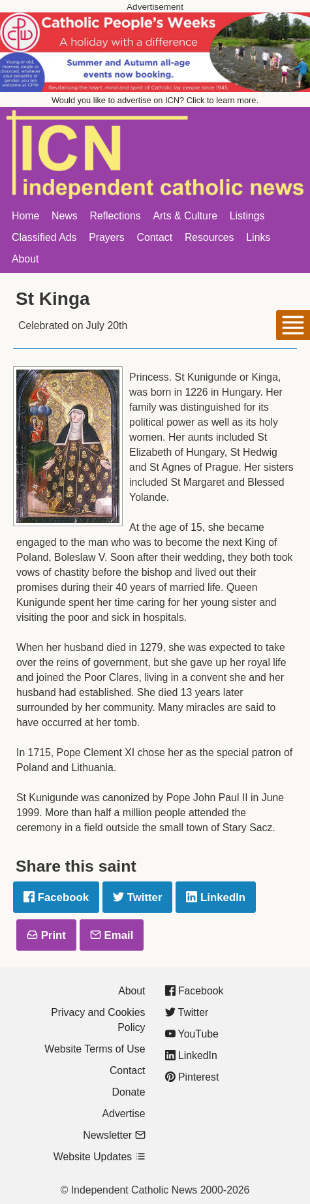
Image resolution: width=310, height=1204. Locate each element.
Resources (209, 237)
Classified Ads (44, 237)
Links (258, 237)
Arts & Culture (185, 215)
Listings (247, 215)
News (65, 215)
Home (25, 215)
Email (111, 935)
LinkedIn (215, 897)
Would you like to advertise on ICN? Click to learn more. (155, 100)
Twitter (137, 897)
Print (46, 935)
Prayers (107, 237)
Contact (155, 237)
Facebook (56, 897)
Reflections (114, 215)
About (25, 258)
